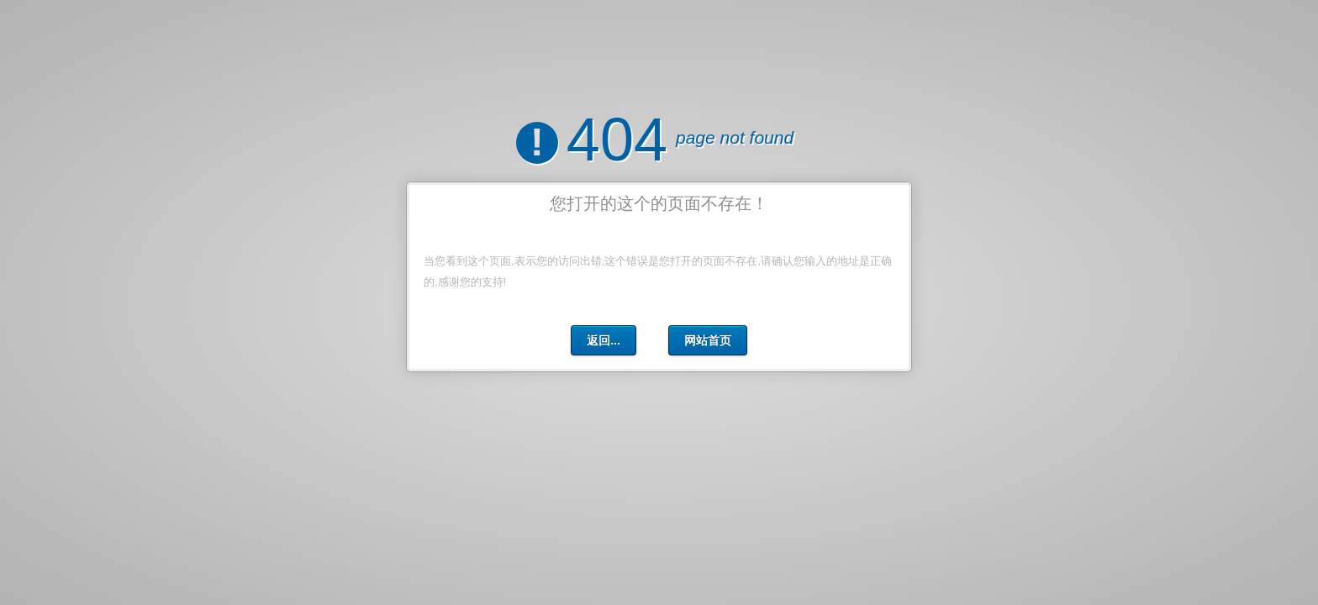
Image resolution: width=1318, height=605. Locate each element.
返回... (603, 340)
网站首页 (707, 340)
